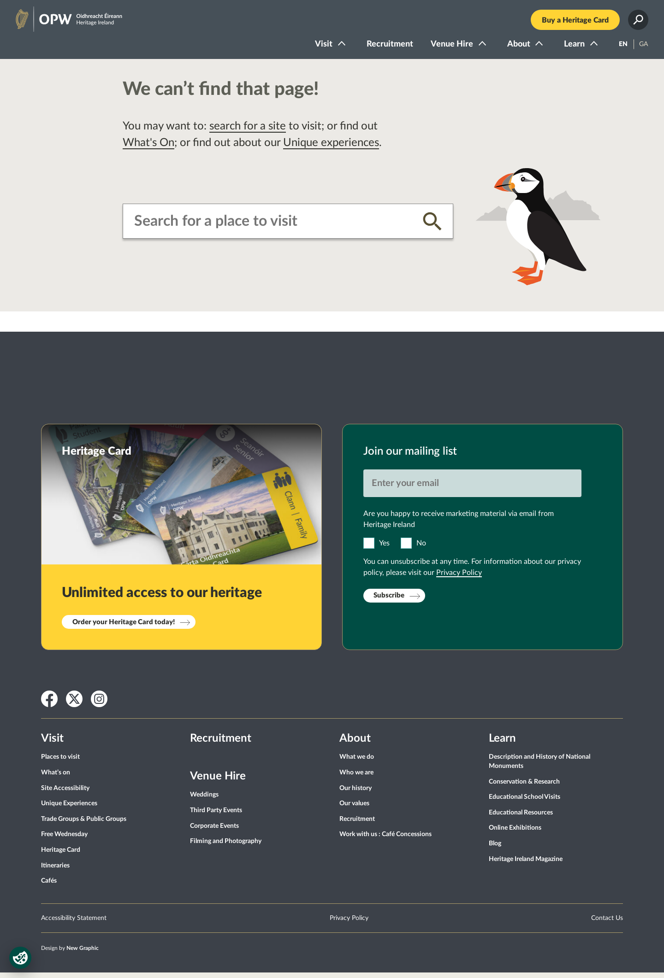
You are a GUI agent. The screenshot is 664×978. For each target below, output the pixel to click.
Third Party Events (216, 816)
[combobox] (271, 227)
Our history (355, 794)
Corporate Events (214, 831)
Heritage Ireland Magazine (526, 864)
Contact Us (607, 923)
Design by (70, 953)
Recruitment (385, 47)
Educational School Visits (524, 803)
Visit (319, 47)
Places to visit (60, 763)
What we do (356, 763)
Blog (495, 849)
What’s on (55, 778)
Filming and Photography (225, 847)
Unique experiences (331, 148)
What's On (148, 148)
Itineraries (55, 871)
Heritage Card (60, 855)
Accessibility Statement (74, 923)
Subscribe (389, 601)
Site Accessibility (65, 794)
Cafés (49, 886)
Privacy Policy (459, 578)
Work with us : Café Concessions (385, 840)
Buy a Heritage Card (570, 23)
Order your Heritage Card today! (123, 627)
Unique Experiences (69, 809)
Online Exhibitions (515, 834)
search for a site (247, 131)
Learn (569, 47)
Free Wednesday (64, 840)
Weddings (204, 800)
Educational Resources (521, 818)
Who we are (356, 778)
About (514, 47)
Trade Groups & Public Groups (83, 824)
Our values (354, 809)
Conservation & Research (524, 787)
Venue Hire (447, 47)
